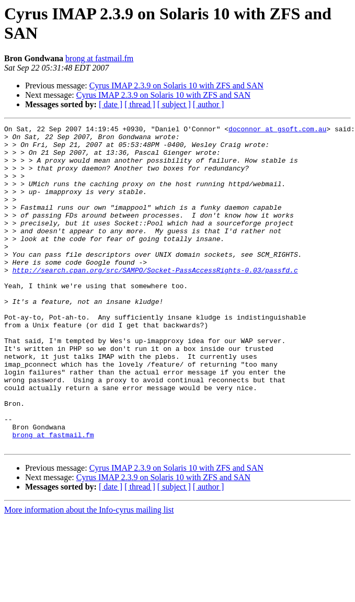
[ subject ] (174, 104)
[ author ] (208, 104)
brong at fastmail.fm (99, 58)
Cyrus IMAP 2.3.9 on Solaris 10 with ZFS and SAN (176, 85)
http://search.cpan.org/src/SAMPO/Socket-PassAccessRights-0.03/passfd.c (155, 299)
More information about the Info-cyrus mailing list (89, 574)
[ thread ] (139, 104)
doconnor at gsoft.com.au (277, 130)
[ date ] (110, 104)
